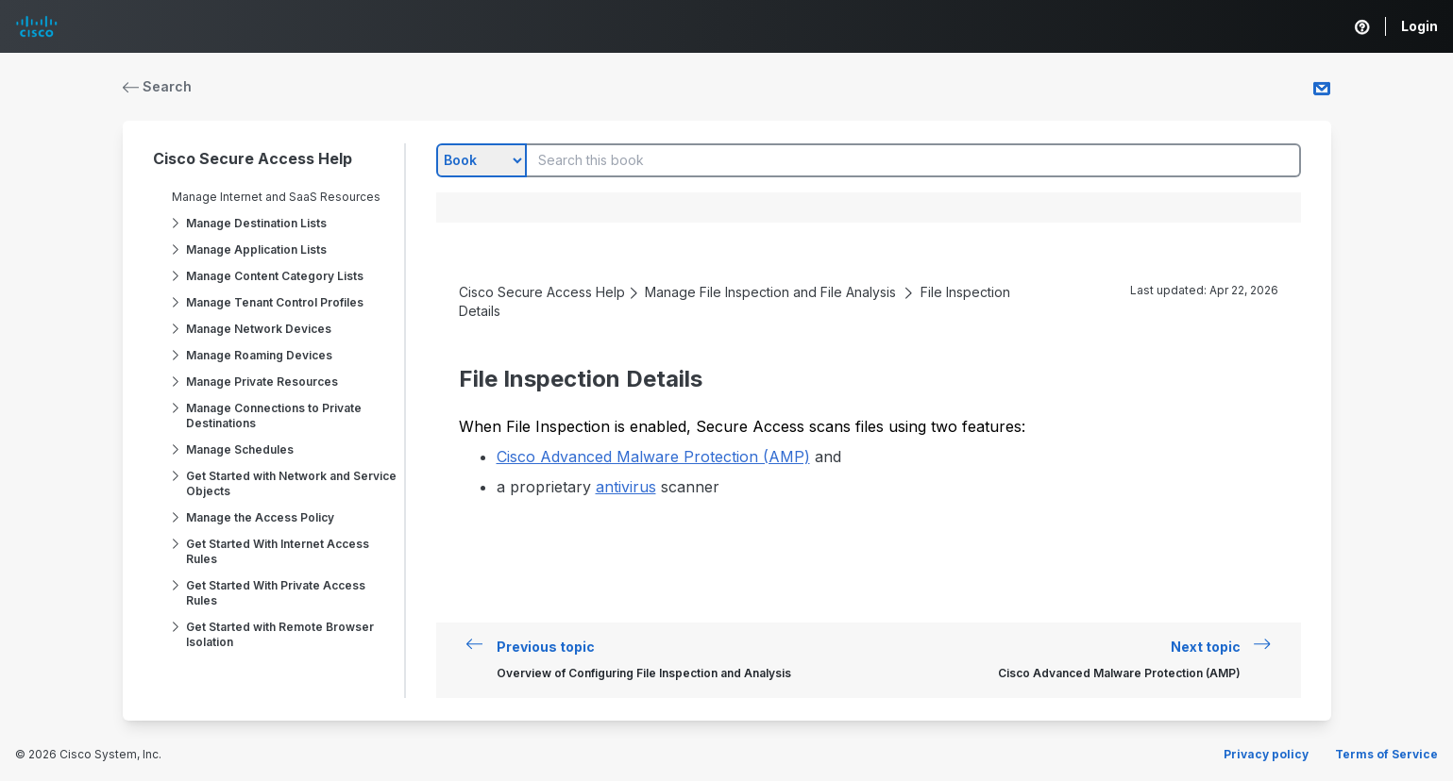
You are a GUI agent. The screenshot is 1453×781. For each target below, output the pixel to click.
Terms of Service (1386, 754)
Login (1419, 26)
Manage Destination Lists (256, 223)
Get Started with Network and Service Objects (291, 483)
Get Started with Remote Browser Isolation (280, 634)
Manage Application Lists (256, 249)
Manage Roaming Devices (259, 355)
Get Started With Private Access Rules (275, 592)
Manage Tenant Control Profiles (274, 302)
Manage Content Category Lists (274, 276)
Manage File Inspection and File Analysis (770, 292)
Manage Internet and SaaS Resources (276, 197)
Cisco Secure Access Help (252, 158)
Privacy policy (1266, 754)
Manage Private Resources (262, 381)
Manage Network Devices (258, 329)
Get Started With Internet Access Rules (277, 551)
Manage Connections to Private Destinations (274, 415)
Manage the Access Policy (260, 517)
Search (158, 86)
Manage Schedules (240, 449)
